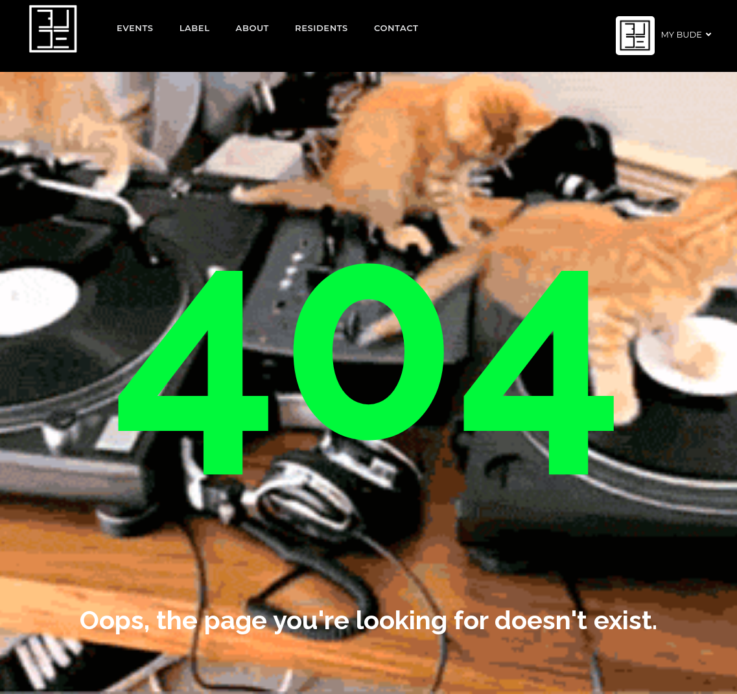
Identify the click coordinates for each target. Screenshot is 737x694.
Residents (321, 28)
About (253, 28)
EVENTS (135, 28)
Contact (396, 28)
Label (195, 28)
